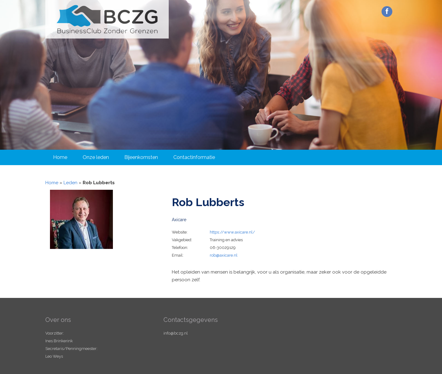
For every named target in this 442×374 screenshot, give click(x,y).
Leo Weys (54, 356)
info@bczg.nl (175, 333)
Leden (70, 182)
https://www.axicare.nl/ (232, 232)
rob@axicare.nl (224, 255)
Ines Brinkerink (59, 341)
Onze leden (96, 157)
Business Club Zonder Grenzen (107, 19)
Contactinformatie (194, 157)
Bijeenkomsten (141, 157)
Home (60, 157)
